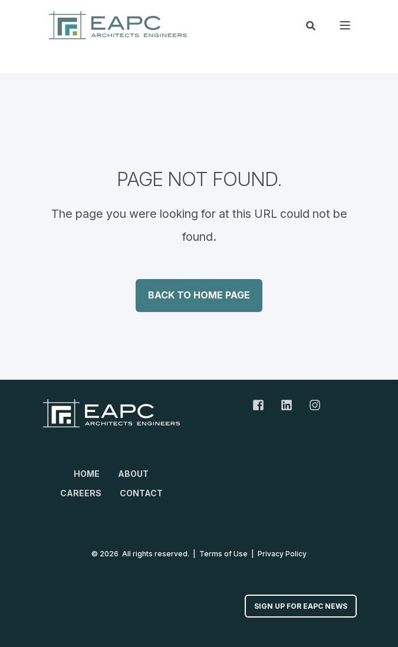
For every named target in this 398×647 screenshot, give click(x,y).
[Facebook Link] (262, 405)
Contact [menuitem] (141, 493)
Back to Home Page (199, 295)
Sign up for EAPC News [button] (300, 606)
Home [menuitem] (87, 474)
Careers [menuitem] (80, 493)
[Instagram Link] (311, 405)
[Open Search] (310, 25)
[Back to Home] (118, 25)
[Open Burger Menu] (345, 25)
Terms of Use (223, 553)
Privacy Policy (282, 553)
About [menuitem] (133, 474)
